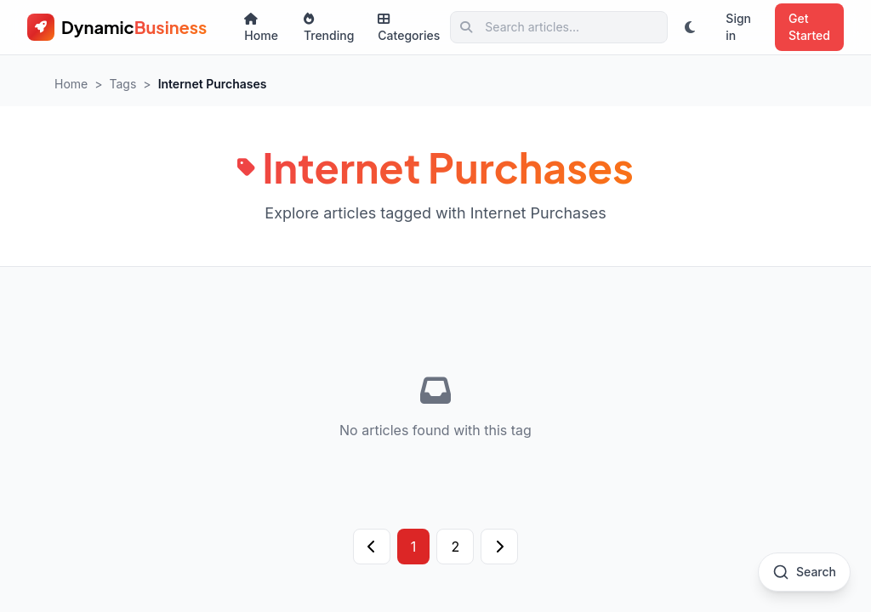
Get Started (809, 26)
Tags (123, 83)
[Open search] (804, 572)
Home (261, 27)
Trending (329, 27)
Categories (409, 27)
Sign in (738, 26)
